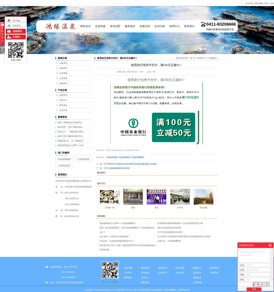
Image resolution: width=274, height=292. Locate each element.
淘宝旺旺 (14, 25)
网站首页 (85, 26)
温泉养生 (63, 63)
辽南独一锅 (109, 208)
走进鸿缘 (100, 26)
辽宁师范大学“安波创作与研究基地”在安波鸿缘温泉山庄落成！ (131, 164)
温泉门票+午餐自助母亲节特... (71, 136)
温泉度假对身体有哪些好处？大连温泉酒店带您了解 (180, 223)
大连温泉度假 (64, 165)
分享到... (17, 37)
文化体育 (63, 110)
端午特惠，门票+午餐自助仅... (71, 127)
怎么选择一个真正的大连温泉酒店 (114, 236)
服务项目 (130, 26)
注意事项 (63, 73)
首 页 (192, 58)
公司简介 (128, 272)
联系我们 (189, 26)
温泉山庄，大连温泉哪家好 (169, 241)
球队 (157, 208)
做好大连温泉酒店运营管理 (169, 228)
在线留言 (17, 31)
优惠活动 (145, 26)
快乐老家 (203, 208)
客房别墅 (115, 26)
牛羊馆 (180, 208)
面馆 (133, 208)
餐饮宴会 (63, 105)
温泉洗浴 (63, 95)
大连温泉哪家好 (64, 159)
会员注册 (159, 26)
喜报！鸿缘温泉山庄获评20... (70, 122)
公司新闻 (63, 78)
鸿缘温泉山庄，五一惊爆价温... (71, 141)
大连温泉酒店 (83, 159)
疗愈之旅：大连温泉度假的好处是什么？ (117, 241)
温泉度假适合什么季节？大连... (71, 145)
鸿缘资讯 (63, 83)
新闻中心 (174, 26)
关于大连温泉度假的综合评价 (116, 168)
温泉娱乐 (63, 68)
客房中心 (63, 100)
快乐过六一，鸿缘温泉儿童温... (71, 132)
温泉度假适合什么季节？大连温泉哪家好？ (118, 223)
